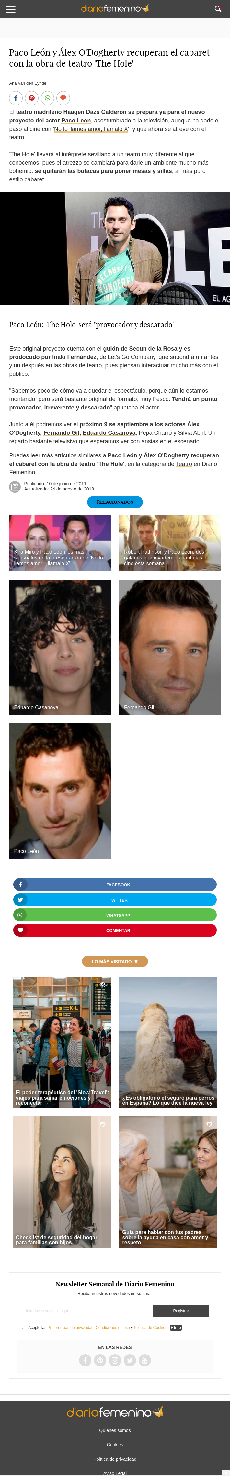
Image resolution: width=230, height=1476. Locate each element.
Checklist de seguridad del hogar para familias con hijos (57, 1240)
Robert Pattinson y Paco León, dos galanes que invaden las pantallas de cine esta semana (166, 557)
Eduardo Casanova (109, 433)
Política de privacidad (114, 1459)
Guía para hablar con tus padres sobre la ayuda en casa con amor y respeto (165, 1237)
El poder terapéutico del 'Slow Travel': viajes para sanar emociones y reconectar (62, 1098)
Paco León (76, 120)
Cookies (115, 1444)
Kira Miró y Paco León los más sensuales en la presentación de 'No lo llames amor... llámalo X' (58, 557)
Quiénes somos (115, 1430)
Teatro (184, 464)
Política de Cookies (150, 1327)
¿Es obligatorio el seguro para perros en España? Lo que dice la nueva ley (168, 1100)
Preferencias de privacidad (71, 1327)
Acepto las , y (98, 1327)
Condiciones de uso (113, 1327)
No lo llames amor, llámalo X (91, 129)
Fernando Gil (61, 433)
